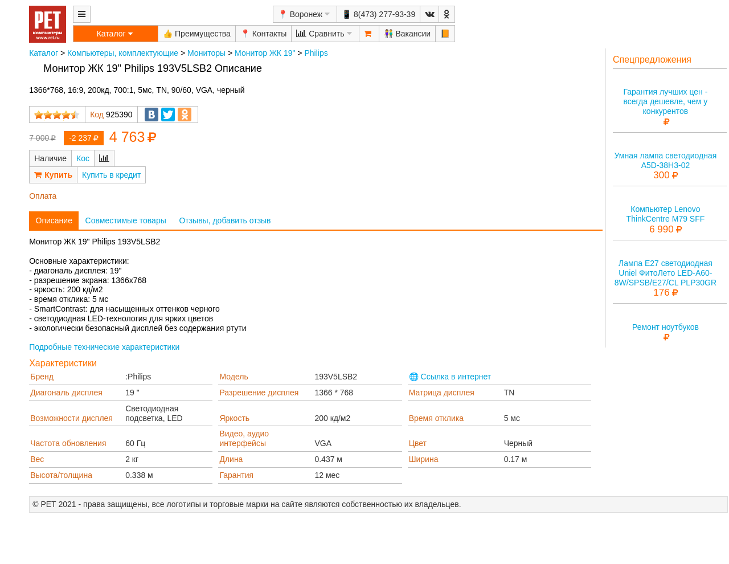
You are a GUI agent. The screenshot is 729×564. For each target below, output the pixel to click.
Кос (82, 158)
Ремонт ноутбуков (665, 327)
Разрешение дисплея (258, 392)
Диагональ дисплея (66, 392)
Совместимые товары (125, 220)
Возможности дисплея (71, 418)
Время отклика (436, 418)
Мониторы (206, 53)
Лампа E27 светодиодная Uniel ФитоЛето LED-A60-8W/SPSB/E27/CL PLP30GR (665, 273)
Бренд (42, 376)
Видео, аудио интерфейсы (244, 438)
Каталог (43, 53)
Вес (37, 459)
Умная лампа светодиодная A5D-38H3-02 (666, 160)
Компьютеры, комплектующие (122, 53)
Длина (231, 459)
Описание (54, 220)
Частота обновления (68, 443)
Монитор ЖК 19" (265, 53)
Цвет (418, 443)
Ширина (424, 459)
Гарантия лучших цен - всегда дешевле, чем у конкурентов (665, 101)
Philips (315, 53)
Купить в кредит (111, 174)
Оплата (42, 196)
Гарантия (236, 475)
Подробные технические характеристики (104, 347)
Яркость (234, 418)
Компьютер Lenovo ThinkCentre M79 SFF (665, 214)
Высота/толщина (61, 475)
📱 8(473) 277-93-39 (378, 14)
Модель (233, 376)
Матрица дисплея (441, 392)
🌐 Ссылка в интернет (450, 376)
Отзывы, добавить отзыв (225, 220)
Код (97, 114)
